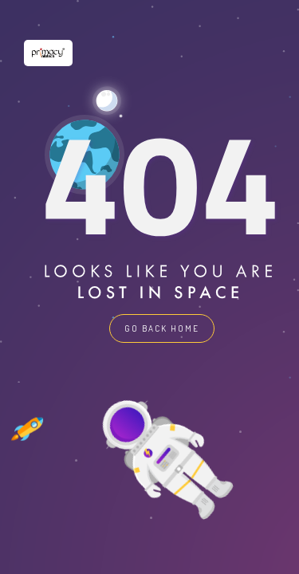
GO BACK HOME (161, 328)
